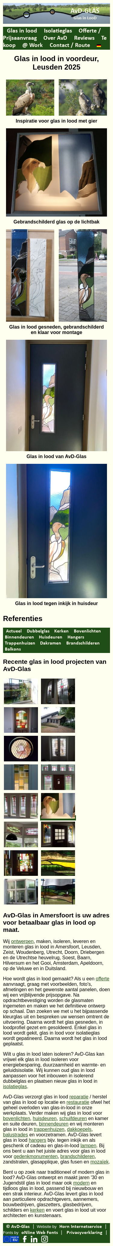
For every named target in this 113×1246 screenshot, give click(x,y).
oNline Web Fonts (39, 1232)
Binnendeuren (19, 637)
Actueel (14, 631)
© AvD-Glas (18, 1226)
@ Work (32, 45)
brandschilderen (77, 1156)
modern (81, 1182)
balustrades (15, 1134)
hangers (37, 1140)
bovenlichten (16, 1118)
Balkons (13, 649)
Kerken (61, 631)
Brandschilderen (83, 643)
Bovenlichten (87, 631)
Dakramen (50, 643)
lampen (88, 1145)
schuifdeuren (73, 1118)
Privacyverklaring (84, 1232)
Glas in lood (22, 31)
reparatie (78, 1096)
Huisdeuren (50, 637)
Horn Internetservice (80, 1226)
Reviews (84, 38)
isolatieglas (15, 1086)
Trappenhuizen (20, 643)
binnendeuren (53, 1123)
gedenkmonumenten (36, 1156)
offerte (102, 978)
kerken (37, 1210)
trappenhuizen (49, 1129)
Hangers (75, 637)
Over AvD (55, 38)
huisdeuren (45, 1118)
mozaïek (99, 1161)
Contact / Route (70, 45)
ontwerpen (22, 941)
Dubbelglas (38, 631)
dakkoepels (79, 1129)
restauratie (78, 1102)
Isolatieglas (58, 31)
